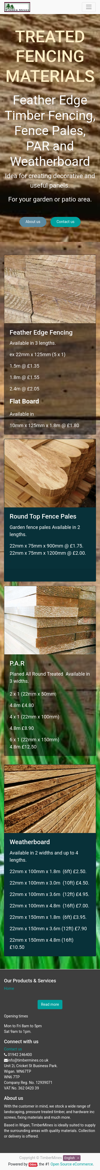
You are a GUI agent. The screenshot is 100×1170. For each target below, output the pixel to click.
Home (9, 988)
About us (33, 222)
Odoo (33, 1164)
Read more (50, 1004)
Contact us (65, 222)
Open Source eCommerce (71, 1164)
